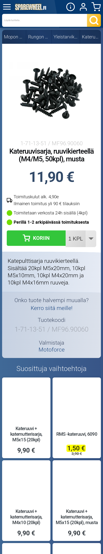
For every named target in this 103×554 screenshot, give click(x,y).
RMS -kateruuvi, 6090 (76, 434)
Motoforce (52, 349)
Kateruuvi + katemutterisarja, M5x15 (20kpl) (26, 434)
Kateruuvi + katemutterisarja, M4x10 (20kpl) (26, 517)
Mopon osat (14, 37)
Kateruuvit (90, 37)
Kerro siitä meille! (52, 308)
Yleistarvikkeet (66, 37)
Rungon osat (39, 37)
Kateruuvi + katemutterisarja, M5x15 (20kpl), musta (77, 517)
